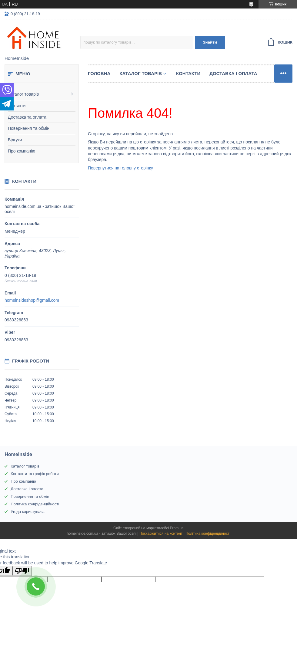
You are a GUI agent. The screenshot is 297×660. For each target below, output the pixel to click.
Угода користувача (28, 511)
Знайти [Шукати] (210, 42)
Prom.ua (177, 528)
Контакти (16, 105)
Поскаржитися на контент (160, 533)
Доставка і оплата (233, 73)
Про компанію (21, 151)
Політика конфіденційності (35, 504)
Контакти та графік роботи (34, 473)
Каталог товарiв (140, 73)
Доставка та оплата (27, 117)
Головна (99, 73)
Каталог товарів (23, 94)
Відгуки (15, 139)
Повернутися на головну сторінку (120, 168)
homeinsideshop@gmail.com (32, 300)
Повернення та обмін (28, 128)
